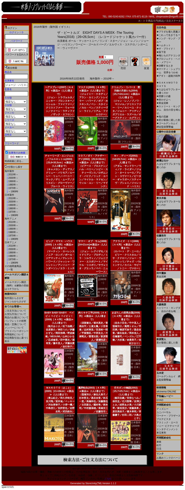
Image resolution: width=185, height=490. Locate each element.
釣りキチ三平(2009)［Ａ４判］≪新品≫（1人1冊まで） (92, 316)
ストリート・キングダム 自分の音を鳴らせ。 (168, 110)
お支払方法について (15, 314)
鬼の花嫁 (162, 116)
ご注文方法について (15, 310)
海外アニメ (11, 218)
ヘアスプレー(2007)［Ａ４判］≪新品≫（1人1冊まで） (59, 90)
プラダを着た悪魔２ (168, 31)
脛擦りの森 (163, 96)
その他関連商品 (13, 266)
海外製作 (9, 171)
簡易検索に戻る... (14, 161)
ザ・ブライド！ (165, 48)
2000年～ (13, 178)
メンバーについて (14, 327)
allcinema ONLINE (166, 391)
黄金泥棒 (162, 103)
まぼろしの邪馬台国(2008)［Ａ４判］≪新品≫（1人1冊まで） (125, 316)
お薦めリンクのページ (168, 457)
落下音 (161, 52)
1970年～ (13, 188)
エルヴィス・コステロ (122, 44)
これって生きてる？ (168, 35)
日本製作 (9, 194)
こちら (108, 478)
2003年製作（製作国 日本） (102, 432)
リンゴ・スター (108, 40)
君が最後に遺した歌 (168, 120)
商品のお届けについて (17, 317)
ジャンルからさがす (15, 301)
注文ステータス (174, 20)
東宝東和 (161, 432)
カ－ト (142, 20)
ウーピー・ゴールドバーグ (90, 44)
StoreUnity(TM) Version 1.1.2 (100, 483)
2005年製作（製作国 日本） (69, 432)
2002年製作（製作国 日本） (136, 439)
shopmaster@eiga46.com (169, 16)
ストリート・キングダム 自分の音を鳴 (168, 306)
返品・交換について (15, 324)
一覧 (10, 269)
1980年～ (13, 184)
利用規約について (14, 334)
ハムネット (163, 45)
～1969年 (13, 191)
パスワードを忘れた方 (17, 54)
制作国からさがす (14, 298)
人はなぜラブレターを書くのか (168, 162)
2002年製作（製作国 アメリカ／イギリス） (98, 210)
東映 (158, 441)
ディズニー (162, 409)
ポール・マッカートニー (82, 40)
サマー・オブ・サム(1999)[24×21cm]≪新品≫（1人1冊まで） (92, 244)
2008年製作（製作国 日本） (136, 364)
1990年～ (13, 181)
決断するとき (164, 65)
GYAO (159, 400)
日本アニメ (11, 242)
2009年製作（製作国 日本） (69, 367)
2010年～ (13, 174)
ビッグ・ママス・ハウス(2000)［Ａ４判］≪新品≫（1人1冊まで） (59, 244)
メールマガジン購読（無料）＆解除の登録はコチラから (17, 285)
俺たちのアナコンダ (168, 55)
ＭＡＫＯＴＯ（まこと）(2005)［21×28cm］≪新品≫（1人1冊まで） (59, 391)
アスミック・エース (167, 422)
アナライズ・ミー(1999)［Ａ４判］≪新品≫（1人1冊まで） (125, 244)
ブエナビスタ (163, 419)
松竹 (158, 445)
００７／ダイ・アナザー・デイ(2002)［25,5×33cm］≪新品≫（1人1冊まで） (92, 159)
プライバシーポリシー (17, 331)
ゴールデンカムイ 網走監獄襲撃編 (168, 375)
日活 (158, 448)
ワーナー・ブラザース (168, 415)
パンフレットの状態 (15, 320)
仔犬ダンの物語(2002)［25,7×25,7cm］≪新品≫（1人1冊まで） (125, 391)
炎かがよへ (163, 99)
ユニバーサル (163, 412)
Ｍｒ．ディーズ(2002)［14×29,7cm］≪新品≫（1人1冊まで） (126, 159)
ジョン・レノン (129, 40)
